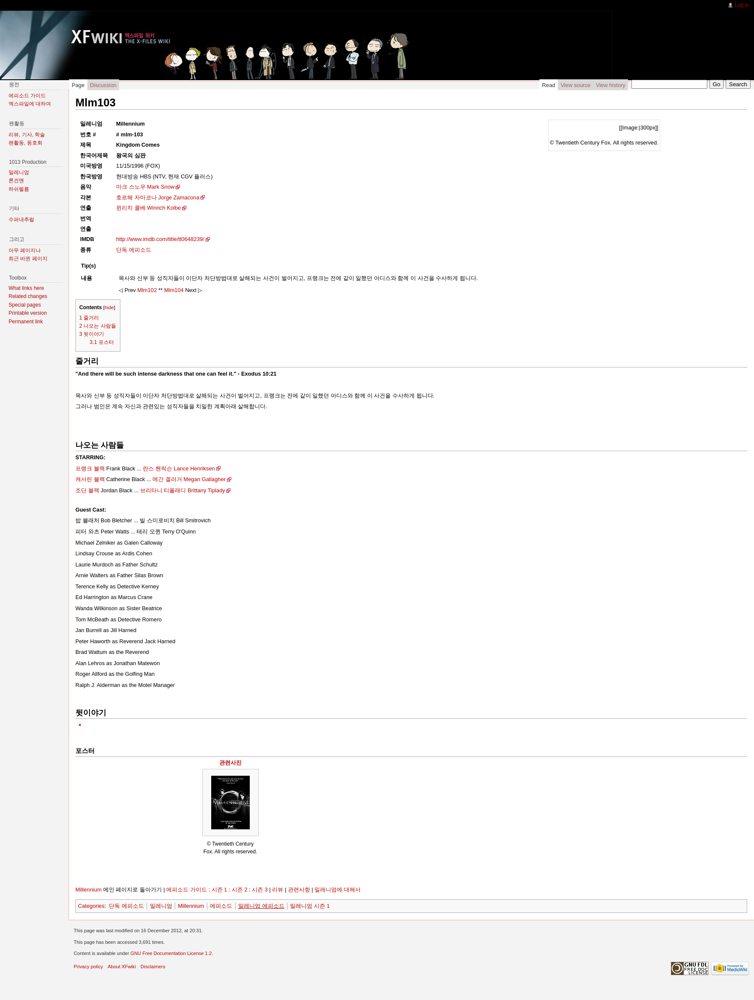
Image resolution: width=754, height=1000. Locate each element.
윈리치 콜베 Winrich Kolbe (148, 208)
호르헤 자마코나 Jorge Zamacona (157, 197)
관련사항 (299, 889)
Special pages (25, 305)
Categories (91, 906)
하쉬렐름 (19, 189)
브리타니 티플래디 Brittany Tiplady (182, 490)
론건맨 (16, 181)
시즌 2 (240, 889)
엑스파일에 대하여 (30, 104)
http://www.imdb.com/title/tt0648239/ (160, 239)
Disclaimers (153, 966)
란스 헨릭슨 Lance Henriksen (179, 468)
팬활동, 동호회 (25, 143)
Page (78, 85)
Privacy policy (88, 966)
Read (548, 85)
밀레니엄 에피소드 (261, 906)
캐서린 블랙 (90, 479)
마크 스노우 (131, 187)
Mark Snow (160, 187)
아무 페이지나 (25, 250)
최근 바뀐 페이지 (28, 259)
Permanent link (26, 322)
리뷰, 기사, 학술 (27, 135)
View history (610, 85)
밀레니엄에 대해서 (337, 889)
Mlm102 (147, 290)
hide (109, 307)
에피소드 (221, 906)
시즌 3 (260, 889)
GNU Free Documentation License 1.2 (171, 953)
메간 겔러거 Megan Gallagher (189, 479)
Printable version (28, 313)
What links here (26, 288)
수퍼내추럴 (21, 220)
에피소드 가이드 (186, 889)
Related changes (28, 296)
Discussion (103, 85)
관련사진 (230, 762)
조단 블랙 (87, 490)
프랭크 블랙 (90, 468)
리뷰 (277, 889)
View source (575, 85)
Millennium (88, 889)
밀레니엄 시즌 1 (309, 906)
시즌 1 (219, 889)
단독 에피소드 (133, 250)
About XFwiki (122, 966)
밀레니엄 (161, 906)
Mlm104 (174, 290)
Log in (742, 5)
